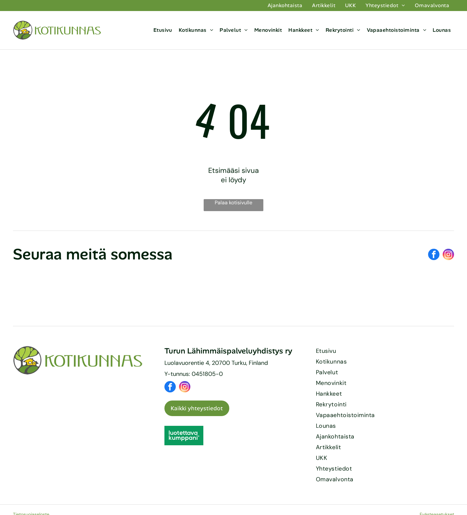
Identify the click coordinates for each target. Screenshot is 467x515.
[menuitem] (285, 5)
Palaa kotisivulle (233, 202)
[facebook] (433, 255)
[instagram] (448, 255)
